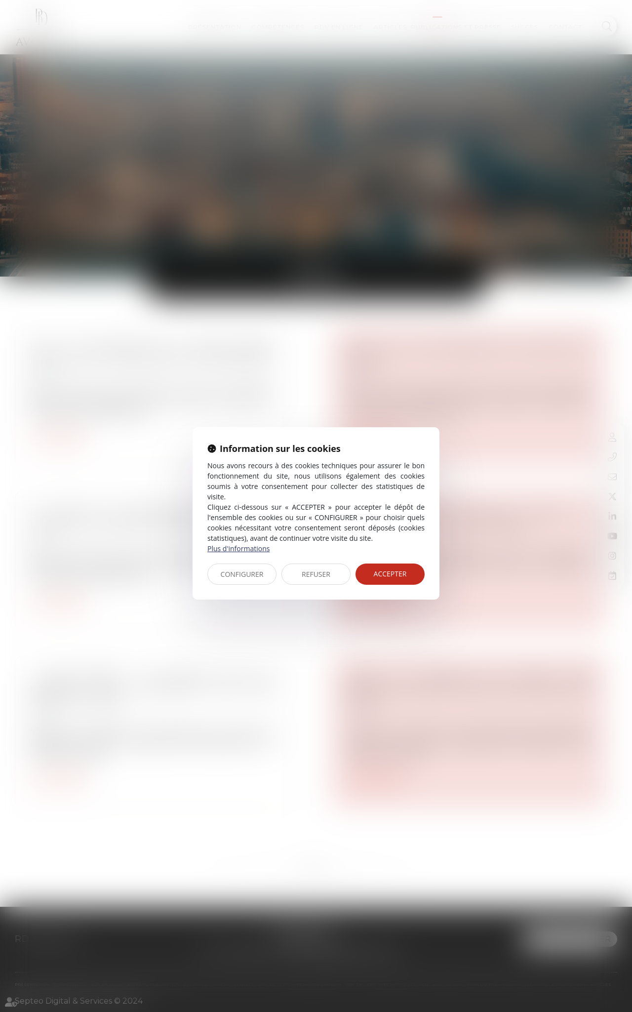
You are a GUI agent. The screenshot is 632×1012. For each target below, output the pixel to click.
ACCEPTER (390, 573)
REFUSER (316, 574)
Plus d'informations (238, 548)
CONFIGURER (242, 574)
